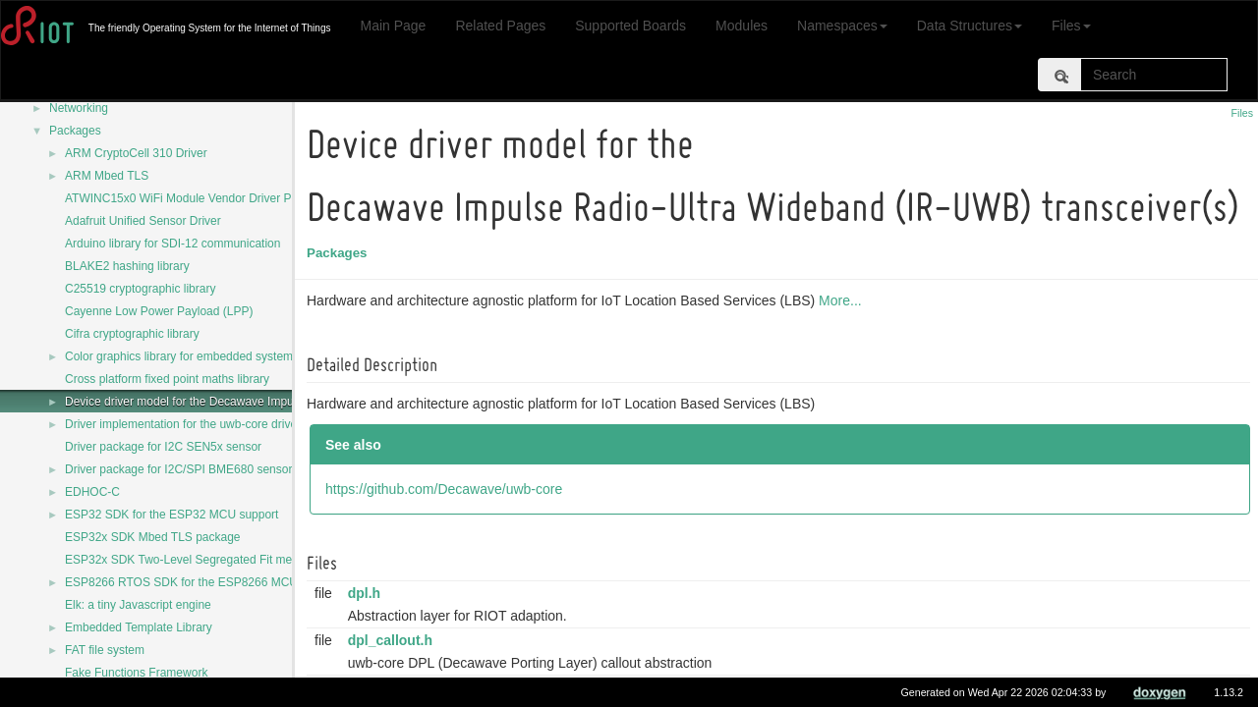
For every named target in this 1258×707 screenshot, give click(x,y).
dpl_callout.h (393, 640)
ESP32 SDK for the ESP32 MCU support (171, 514)
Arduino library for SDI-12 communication (172, 243)
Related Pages (500, 25)
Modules (741, 25)
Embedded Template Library (138, 627)
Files (1071, 25)
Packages (75, 130)
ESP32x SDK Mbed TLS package (153, 537)
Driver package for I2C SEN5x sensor (163, 447)
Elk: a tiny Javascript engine (138, 605)
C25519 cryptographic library (140, 289)
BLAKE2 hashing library (127, 266)
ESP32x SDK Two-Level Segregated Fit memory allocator (216, 560)
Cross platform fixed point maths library (167, 379)
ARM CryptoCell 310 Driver (136, 153)
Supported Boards (630, 25)
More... (843, 300)
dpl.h (367, 593)
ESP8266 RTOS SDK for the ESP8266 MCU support (202, 582)
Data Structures (969, 25)
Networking (78, 108)
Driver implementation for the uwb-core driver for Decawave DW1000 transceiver (275, 424)
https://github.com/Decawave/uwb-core (446, 489)
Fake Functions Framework (136, 673)
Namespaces (842, 25)
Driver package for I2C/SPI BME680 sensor (178, 469)
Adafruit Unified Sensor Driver (143, 221)
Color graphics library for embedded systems (182, 356)
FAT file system (104, 650)
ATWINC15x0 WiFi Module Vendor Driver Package (197, 198)
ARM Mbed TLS (106, 176)
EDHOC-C (92, 492)
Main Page (393, 25)
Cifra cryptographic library (132, 334)
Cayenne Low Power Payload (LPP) (159, 311)
